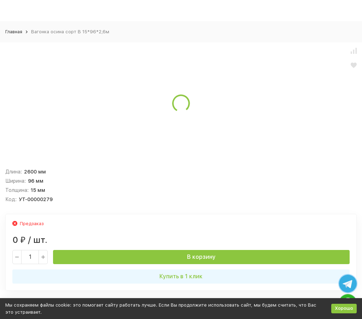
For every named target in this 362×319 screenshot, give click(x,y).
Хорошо (344, 308)
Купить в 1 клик (181, 276)
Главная (13, 31)
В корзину (201, 257)
